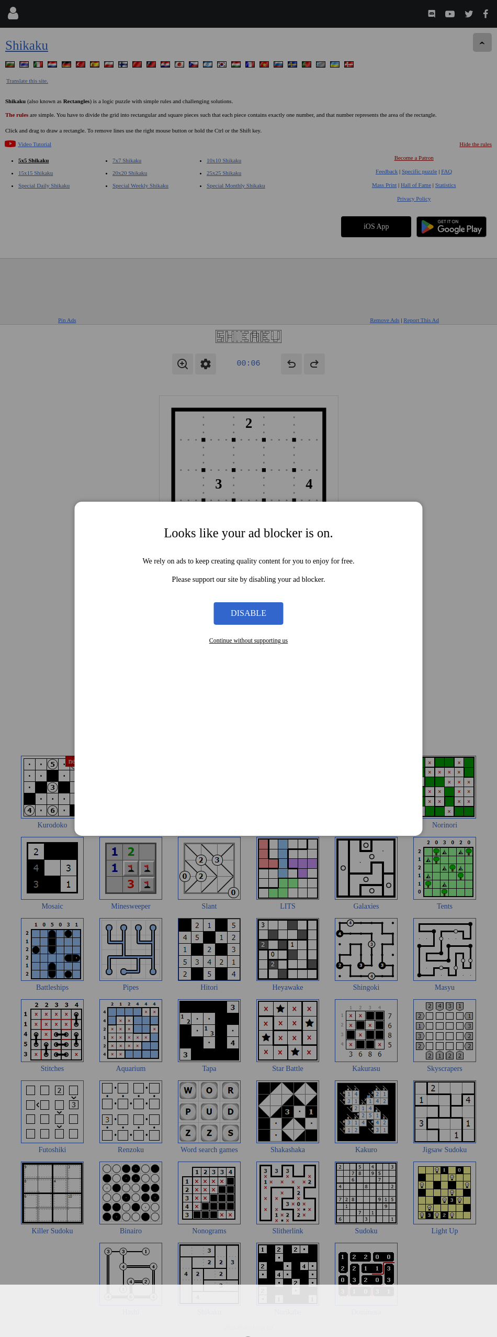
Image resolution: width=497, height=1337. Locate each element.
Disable (248, 613)
